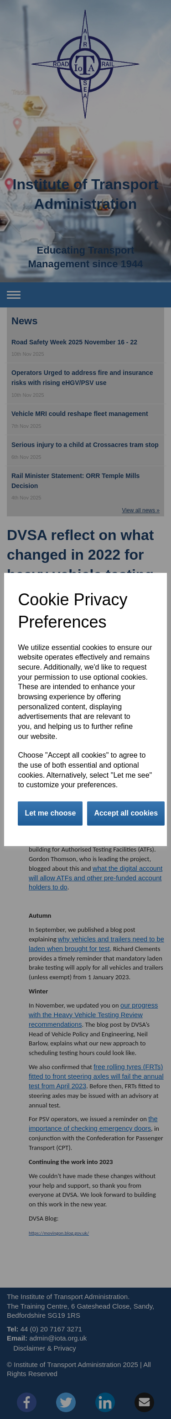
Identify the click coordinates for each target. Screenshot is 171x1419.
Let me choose (50, 813)
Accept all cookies (126, 813)
